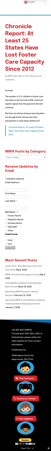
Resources (34, 76)
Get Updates (26, 418)
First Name (10, 193)
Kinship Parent (15, 223)
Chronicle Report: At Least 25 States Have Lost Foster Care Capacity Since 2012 (26, 131)
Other (10, 230)
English (29, 2)
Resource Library (26, 398)
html (10, 240)
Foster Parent (14, 215)
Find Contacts (26, 378)
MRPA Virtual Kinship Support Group (22, 274)
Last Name (11, 200)
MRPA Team (13, 76)
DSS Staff (12, 226)
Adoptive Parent (16, 219)
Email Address (12, 182)
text (10, 243)
